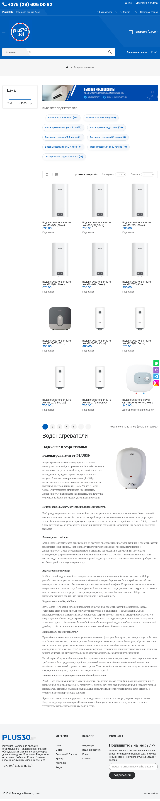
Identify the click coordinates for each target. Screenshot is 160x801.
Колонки (86, 761)
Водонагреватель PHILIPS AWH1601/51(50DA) (136, 345)
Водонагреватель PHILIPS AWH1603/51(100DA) (97, 404)
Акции (59, 770)
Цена (11, 91)
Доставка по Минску (138, 52)
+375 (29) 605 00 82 (30, 4)
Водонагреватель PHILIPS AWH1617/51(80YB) (136, 286)
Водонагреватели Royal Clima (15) (64, 128)
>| (88, 429)
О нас (128, 3)
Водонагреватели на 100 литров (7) (64, 138)
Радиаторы (88, 748)
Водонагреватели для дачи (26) (108, 128)
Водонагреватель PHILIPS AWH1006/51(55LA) (57, 345)
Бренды (60, 761)
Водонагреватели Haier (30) (63, 118)
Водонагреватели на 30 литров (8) (109, 138)
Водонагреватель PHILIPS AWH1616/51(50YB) (97, 286)
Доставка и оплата (147, 3)
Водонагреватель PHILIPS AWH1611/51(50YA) (97, 227)
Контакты (61, 765)
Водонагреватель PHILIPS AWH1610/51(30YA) (57, 227)
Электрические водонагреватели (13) (65, 159)
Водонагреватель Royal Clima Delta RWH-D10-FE (137, 404)
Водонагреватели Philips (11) (102, 118)
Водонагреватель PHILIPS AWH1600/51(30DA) (97, 345)
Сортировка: (108, 177)
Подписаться (122, 777)
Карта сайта (151, 796)
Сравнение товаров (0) (85, 177)
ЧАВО (59, 748)
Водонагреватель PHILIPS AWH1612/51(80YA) (136, 227)
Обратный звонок (149, 12)
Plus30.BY (7, 12)
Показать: (135, 177)
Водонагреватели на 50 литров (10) (64, 148)
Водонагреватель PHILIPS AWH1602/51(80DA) (57, 404)
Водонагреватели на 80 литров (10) (110, 148)
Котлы (85, 757)
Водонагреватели (91, 752)
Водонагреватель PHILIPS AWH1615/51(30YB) (57, 286)
